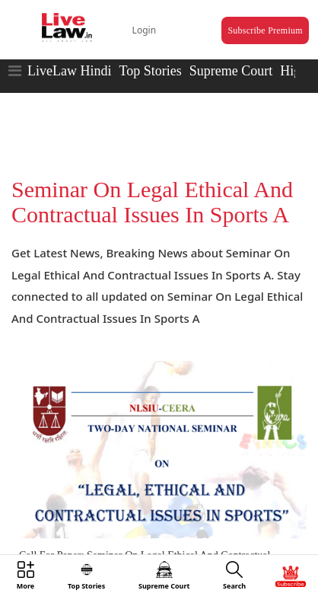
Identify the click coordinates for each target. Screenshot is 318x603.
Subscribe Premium (264, 30)
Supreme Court (231, 70)
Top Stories (150, 70)
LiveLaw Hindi (69, 70)
